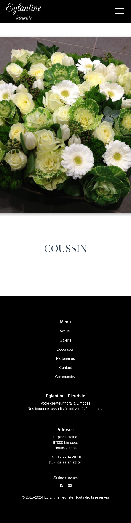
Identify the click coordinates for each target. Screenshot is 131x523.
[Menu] (119, 11)
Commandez (65, 377)
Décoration (65, 349)
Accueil (66, 331)
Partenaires (65, 358)
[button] (10, 119)
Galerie (66, 340)
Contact (65, 368)
